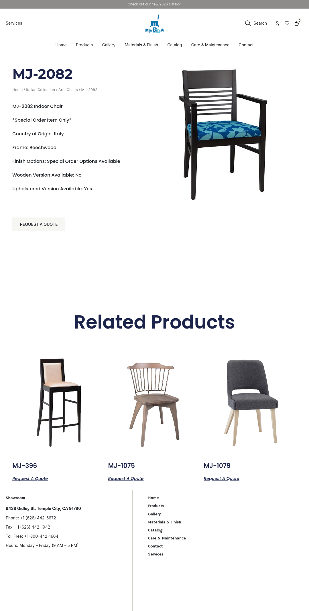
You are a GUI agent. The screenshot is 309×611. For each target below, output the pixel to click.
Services (156, 556)
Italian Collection (40, 90)
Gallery (154, 516)
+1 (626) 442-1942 (32, 528)
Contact (155, 548)
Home (17, 90)
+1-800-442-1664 (41, 537)
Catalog (155, 532)
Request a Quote (40, 225)
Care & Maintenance (167, 540)
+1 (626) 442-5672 (38, 519)
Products (156, 508)
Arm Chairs (68, 90)
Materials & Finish (164, 524)
